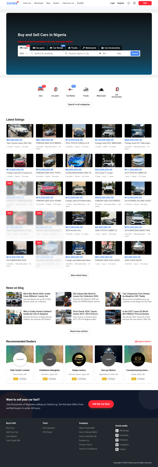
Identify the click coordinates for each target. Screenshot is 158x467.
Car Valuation (49, 428)
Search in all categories (79, 104)
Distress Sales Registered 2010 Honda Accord (49, 230)
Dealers (56, 3)
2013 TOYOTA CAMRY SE (136, 173)
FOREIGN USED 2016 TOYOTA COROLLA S (49, 173)
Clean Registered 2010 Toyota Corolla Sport (20, 230)
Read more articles (79, 331)
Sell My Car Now (101, 404)
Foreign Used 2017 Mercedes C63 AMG (138, 143)
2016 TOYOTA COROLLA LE (77, 143)
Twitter (120, 449)
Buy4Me (80, 3)
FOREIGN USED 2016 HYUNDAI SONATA (49, 201)
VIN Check (47, 432)
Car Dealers (11, 436)
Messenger (38, 3)
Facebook (121, 435)
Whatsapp (122, 430)
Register (120, 3)
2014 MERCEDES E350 (16, 260)
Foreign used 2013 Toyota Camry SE (20, 173)
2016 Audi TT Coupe (104, 173)
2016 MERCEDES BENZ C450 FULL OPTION (138, 230)
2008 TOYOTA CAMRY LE (106, 230)
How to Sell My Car (88, 436)
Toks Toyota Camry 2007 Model (20, 143)
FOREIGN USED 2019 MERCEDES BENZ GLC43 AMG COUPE (49, 143)
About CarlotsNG (87, 428)
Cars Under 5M (13, 440)
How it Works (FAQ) (88, 432)
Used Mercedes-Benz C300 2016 (49, 260)
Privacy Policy (85, 444)
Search (135, 53)
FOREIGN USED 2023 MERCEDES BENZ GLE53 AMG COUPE (108, 201)
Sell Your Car (12, 432)
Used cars (27, 3)
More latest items (79, 275)
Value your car (68, 3)
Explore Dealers (143, 341)
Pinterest (121, 440)
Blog (48, 3)
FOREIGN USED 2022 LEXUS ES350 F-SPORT (108, 260)
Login (112, 3)
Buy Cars (10, 428)
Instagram (122, 444)
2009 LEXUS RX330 (133, 260)
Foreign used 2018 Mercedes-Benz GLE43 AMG (79, 201)
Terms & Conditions (88, 449)
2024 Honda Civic (73, 230)
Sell (145, 3)
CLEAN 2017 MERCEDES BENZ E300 (20, 201)
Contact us (84, 440)
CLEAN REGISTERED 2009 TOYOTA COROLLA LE (79, 173)
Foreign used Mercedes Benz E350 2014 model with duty (79, 260)
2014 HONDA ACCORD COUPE (138, 201)
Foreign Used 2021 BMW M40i (108, 143)
